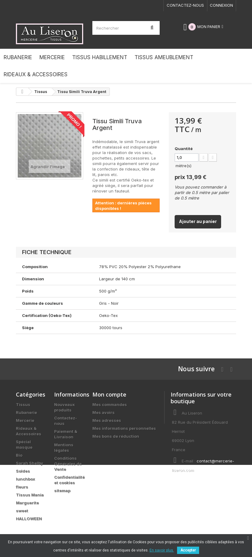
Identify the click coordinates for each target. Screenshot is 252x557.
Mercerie (25, 420)
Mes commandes (109, 404)
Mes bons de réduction (115, 436)
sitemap (62, 490)
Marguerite (27, 502)
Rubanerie (26, 412)
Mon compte (109, 394)
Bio (19, 455)
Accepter (188, 550)
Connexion (221, 5)
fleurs (22, 486)
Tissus (23, 404)
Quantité (184, 148)
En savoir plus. (162, 550)
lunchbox (25, 478)
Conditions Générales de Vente (68, 464)
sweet (22, 510)
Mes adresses (106, 420)
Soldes (23, 471)
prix (190, 177)
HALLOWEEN (29, 518)
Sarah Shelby (29, 463)
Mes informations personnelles (124, 428)
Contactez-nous (185, 5)
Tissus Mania (30, 494)
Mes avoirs (103, 412)
